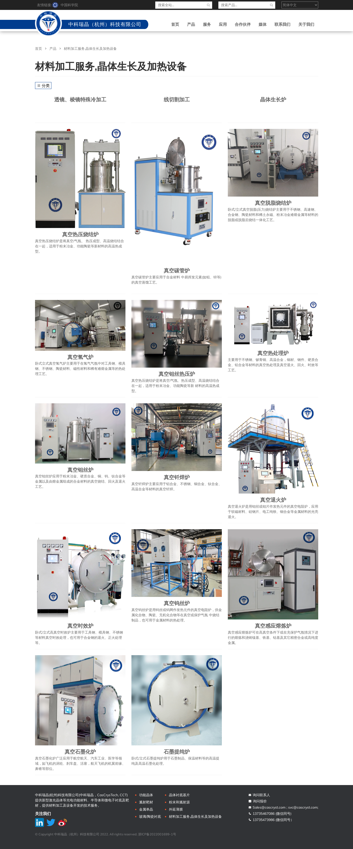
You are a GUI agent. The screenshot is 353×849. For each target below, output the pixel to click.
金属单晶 (146, 809)
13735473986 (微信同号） (271, 820)
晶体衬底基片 (179, 795)
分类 (43, 85)
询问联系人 (259, 795)
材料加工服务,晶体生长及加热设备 (195, 816)
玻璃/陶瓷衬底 (150, 816)
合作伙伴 (243, 24)
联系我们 (282, 24)
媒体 (263, 24)
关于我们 (306, 24)
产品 (191, 24)
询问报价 (257, 801)
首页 (175, 24)
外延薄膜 (176, 809)
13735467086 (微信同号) (269, 813)
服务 (207, 24)
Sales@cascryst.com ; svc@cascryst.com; (283, 807)
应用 (223, 24)
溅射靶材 (146, 802)
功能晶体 (146, 795)
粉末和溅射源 (179, 802)
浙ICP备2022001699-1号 (157, 834)
